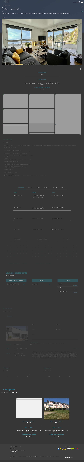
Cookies (31, 460)
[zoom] (15, 94)
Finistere (26, 13)
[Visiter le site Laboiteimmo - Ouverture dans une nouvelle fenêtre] (69, 460)
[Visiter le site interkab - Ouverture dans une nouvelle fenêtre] (71, 451)
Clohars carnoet (32, 13)
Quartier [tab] (63, 187)
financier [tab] (46, 187)
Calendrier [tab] (21, 187)
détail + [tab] (38, 187)
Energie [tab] (55, 187)
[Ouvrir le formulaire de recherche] (76, 2)
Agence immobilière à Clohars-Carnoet (9, 13)
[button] (76, 239)
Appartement (39, 13)
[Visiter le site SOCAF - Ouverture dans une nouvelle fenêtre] (63, 451)
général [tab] (30, 187)
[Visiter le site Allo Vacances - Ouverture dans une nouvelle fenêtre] (58, 451)
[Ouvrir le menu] (82, 2)
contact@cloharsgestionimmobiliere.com (17, 452)
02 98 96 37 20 (17, 344)
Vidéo (80, 67)
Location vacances (20, 13)
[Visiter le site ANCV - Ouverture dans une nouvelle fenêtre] (77, 451)
